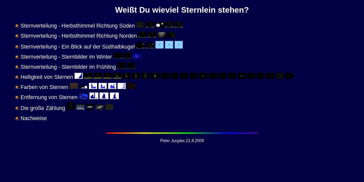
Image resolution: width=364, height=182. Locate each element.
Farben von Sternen (44, 87)
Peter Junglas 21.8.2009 (182, 141)
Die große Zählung (42, 108)
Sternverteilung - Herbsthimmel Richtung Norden (78, 36)
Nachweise (33, 118)
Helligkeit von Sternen (46, 77)
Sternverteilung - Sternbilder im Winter (66, 57)
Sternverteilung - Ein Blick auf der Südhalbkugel (77, 47)
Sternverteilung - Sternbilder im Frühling (68, 67)
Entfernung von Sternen (48, 97)
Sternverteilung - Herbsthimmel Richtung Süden (77, 26)
